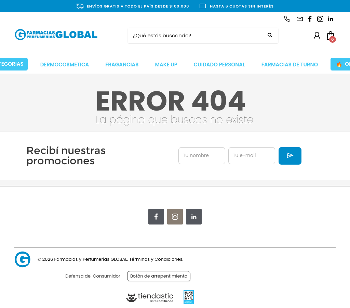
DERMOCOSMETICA (64, 64)
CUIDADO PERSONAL (219, 64)
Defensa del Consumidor (92, 276)
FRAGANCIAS (121, 64)
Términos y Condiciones (155, 259)
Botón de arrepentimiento (158, 276)
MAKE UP (166, 64)
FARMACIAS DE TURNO (289, 64)
